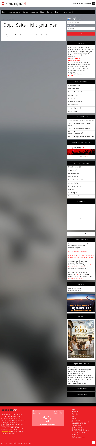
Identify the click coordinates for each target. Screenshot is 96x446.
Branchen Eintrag (77, 427)
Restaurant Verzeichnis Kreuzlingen (79, 64)
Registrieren (77, 59)
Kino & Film (71, 98)
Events (70, 20)
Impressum (75, 434)
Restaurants (72, 173)
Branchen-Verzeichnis (30, 12)
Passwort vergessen (74, 60)
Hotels (57, 12)
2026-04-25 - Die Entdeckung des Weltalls (81, 120)
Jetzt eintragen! (81, 12)
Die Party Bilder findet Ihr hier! (77, 251)
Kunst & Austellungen (75, 101)
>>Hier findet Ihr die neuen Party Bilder (80, 234)
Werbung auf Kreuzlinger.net (80, 422)
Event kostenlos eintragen (76, 278)
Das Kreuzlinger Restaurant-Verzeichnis (80, 257)
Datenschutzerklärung (78, 432)
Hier (77, 274)
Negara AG (19, 443)
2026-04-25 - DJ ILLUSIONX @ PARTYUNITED (81, 137)
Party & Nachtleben (74, 89)
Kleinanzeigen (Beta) (78, 429)
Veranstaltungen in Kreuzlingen (78, 62)
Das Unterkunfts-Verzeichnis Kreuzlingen (81, 255)
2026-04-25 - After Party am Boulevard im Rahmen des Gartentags (81, 133)
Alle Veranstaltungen (74, 85)
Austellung (71, 193)
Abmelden (87, 3)
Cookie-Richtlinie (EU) (78, 438)
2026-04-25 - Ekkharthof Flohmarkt (79, 129)
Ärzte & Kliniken (73, 186)
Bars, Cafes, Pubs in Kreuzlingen (78, 68)
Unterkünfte (72, 183)
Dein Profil (75, 413)
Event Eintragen (73, 76)
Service (49, 12)
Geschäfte (77, 20)
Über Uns (74, 418)
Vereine (70, 189)
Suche (81, 34)
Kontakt (74, 436)
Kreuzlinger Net (13, 3)
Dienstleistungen (73, 167)
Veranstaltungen (14, 12)
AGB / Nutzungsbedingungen (80, 431)
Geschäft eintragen (81, 389)
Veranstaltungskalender (79, 424)
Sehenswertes (72, 196)
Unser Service (76, 420)
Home (4, 12)
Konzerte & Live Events (75, 92)
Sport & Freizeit (73, 105)
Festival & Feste (73, 95)
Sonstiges (71, 170)
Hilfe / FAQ (75, 415)
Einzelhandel (72, 177)
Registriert (71, 383)
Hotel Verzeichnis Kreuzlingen (77, 66)
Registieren (75, 411)
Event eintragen (81, 394)
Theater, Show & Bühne (75, 108)
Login (70, 59)
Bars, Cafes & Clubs (74, 180)
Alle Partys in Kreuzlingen (76, 74)
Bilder (42, 12)
